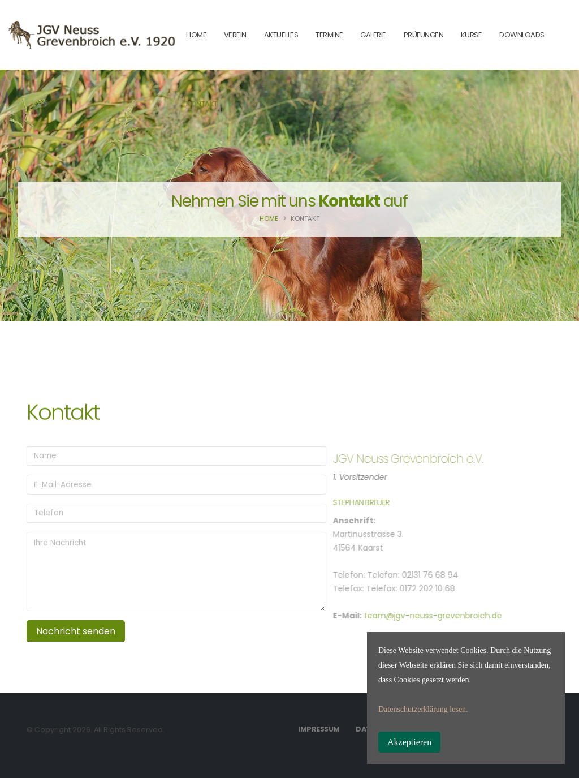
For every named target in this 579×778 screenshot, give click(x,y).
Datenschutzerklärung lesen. (423, 709)
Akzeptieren (409, 742)
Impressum (319, 729)
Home (269, 218)
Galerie (373, 34)
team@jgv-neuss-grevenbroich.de (420, 615)
